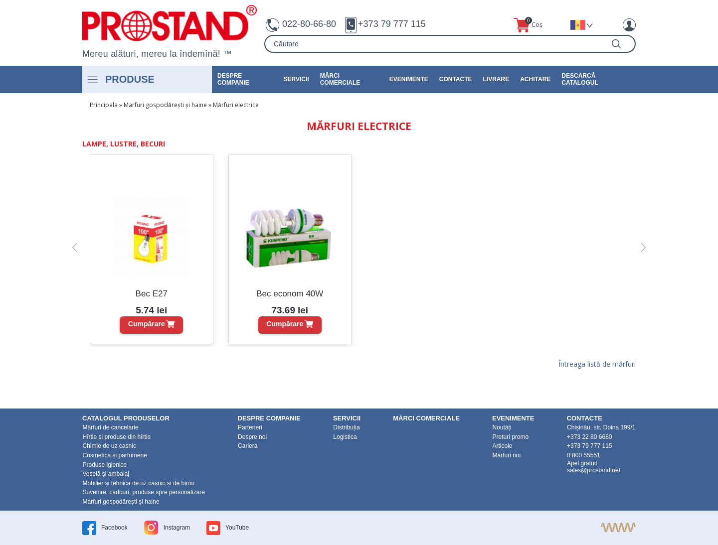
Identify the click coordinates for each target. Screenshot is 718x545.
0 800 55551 (583, 455)
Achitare (535, 79)
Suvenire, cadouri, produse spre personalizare (144, 492)
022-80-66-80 (309, 24)
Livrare (496, 79)
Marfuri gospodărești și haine (165, 105)
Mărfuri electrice (236, 105)
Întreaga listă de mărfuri (597, 365)
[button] (74, 248)
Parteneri (250, 427)
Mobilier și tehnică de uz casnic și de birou (139, 483)
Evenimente (408, 79)
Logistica (345, 436)
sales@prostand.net (593, 470)
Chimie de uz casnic (109, 445)
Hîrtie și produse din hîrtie (117, 436)
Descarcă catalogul (579, 79)
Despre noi (252, 436)
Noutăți (501, 427)
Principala (104, 105)
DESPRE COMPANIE (233, 79)
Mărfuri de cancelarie (111, 427)
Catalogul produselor (126, 418)
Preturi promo (510, 436)
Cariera (247, 445)
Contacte (455, 79)
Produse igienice (105, 464)
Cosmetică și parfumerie (115, 455)
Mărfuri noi (506, 455)
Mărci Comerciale (340, 79)
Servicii (296, 79)
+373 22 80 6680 (589, 436)
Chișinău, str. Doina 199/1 (601, 427)
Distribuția (346, 427)
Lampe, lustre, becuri (123, 143)
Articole (502, 445)
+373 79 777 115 (392, 24)
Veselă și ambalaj (106, 473)
